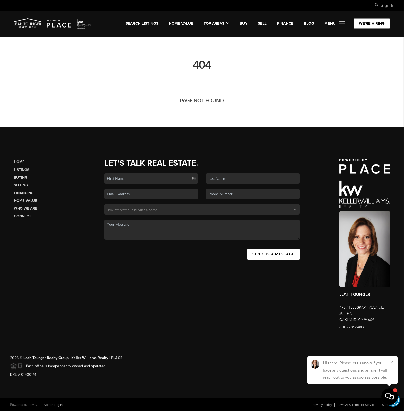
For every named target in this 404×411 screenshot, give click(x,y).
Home (19, 162)
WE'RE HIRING (372, 23)
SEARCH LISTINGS (141, 23)
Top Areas (216, 23)
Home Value (181, 23)
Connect (22, 216)
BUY (244, 23)
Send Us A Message (273, 254)
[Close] (392, 362)
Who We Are (25, 208)
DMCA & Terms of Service (356, 405)
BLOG (309, 23)
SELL (262, 23)
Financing (23, 193)
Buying (20, 177)
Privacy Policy (322, 405)
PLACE (116, 360)
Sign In (383, 5)
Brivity (32, 405)
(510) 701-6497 (351, 327)
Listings (21, 170)
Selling (21, 185)
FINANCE (285, 23)
